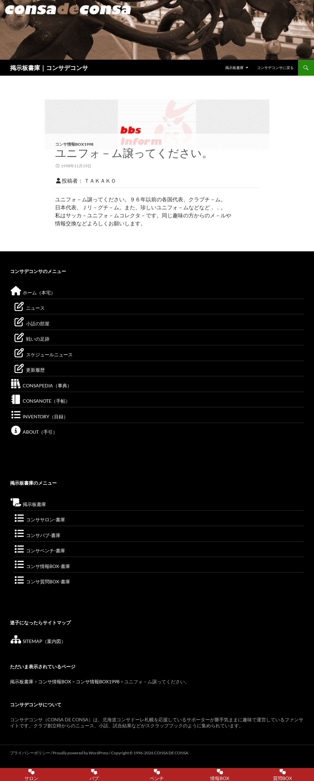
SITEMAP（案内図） (38, 641)
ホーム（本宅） (32, 292)
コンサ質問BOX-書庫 (41, 581)
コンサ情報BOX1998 (74, 144)
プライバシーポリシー (30, 752)
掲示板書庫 (234, 67)
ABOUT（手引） (33, 432)
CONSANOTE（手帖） (40, 401)
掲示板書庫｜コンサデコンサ (49, 67)
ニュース (29, 308)
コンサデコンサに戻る (275, 67)
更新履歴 (29, 370)
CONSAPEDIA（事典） (41, 385)
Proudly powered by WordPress (81, 752)
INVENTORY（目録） (39, 416)
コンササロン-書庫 (39, 519)
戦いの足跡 (31, 339)
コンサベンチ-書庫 (39, 550)
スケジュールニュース (43, 354)
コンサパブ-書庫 (36, 535)
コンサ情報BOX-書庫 (41, 566)
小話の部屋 (31, 323)
